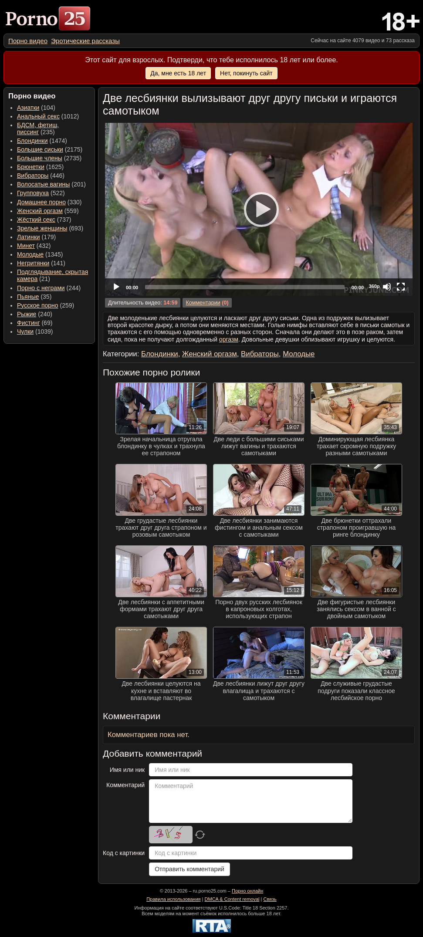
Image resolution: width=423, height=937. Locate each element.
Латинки (28, 236)
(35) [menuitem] (34, 296)
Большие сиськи (40, 149)
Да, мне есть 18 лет (178, 73)
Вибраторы (32, 175)
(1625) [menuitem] (40, 166)
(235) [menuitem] (38, 128)
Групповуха (33, 192)
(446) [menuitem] (40, 175)
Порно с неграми (41, 287)
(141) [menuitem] (41, 263)
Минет (26, 245)
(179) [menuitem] (36, 236)
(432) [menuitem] (34, 245)
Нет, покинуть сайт (246, 73)
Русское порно (37, 305)
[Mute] (387, 287)
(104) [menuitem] (36, 107)
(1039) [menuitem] (35, 331)
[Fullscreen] (401, 287)
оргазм (228, 339)
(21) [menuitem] (52, 275)
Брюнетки (30, 166)
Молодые (30, 254)
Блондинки (32, 140)
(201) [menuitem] (51, 184)
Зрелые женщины (42, 228)
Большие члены (39, 158)
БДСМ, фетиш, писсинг (38, 128)
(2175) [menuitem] (49, 149)
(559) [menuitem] (48, 210)
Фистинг (28, 322)
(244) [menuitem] (49, 287)
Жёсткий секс (36, 219)
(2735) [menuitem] (49, 158)
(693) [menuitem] (50, 228)
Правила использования (173, 899)
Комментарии (203, 303)
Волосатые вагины (43, 184)
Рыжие (26, 314)
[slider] (245, 287)
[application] (259, 209)
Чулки (25, 331)
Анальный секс (38, 116)
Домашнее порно (41, 202)
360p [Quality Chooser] (374, 286)
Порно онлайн (247, 890)
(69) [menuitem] (34, 322)
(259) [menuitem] (45, 305)
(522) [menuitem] (41, 192)
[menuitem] (27, 40)
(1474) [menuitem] (42, 140)
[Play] (258, 209)
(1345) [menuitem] (40, 254)
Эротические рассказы (85, 40)
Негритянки (33, 263)
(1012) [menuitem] (48, 116)
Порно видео (27, 40)
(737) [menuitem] (44, 219)
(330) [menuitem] (49, 202)
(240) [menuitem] (34, 314)
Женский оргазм (40, 210)
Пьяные (28, 296)
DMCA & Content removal (232, 899)
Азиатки (28, 107)
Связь (269, 899)
